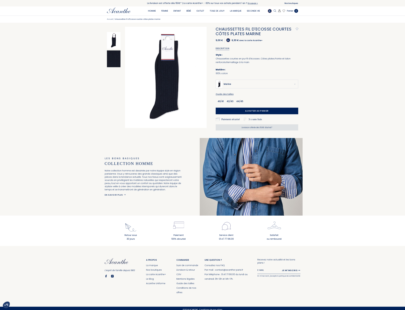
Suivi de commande (187, 265)
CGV (178, 274)
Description (222, 48)
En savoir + (253, 3)
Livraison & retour (185, 269)
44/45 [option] (239, 101)
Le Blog (150, 278)
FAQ (222, 265)
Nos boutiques (291, 3)
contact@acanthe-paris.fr (229, 269)
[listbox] (231, 101)
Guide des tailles (225, 94)
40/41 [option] (221, 101)
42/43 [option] (230, 101)
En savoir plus (114, 194)
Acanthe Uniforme (155, 283)
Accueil (110, 19)
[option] (113, 40)
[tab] (223, 48)
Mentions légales (185, 278)
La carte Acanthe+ (156, 274)
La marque (152, 265)
